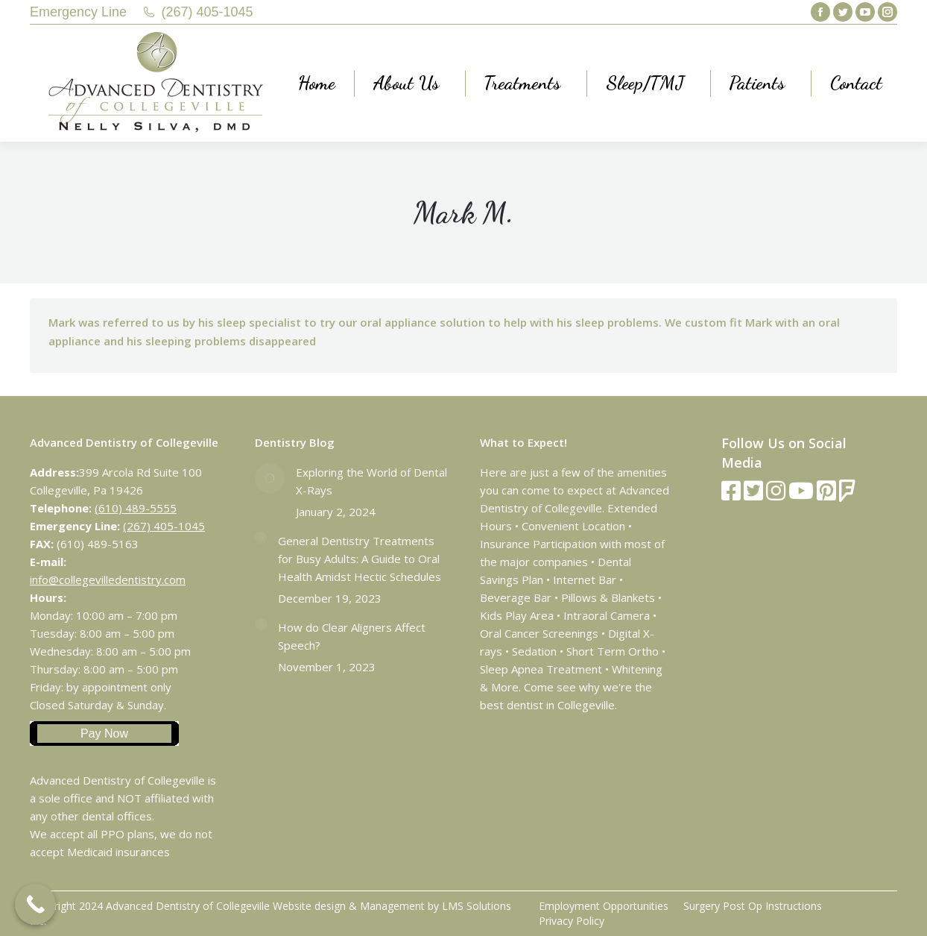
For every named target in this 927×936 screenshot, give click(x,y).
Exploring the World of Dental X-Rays (371, 481)
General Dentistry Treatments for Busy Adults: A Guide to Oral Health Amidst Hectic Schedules (359, 558)
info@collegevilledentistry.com (108, 579)
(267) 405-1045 (207, 11)
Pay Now (104, 733)
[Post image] (270, 478)
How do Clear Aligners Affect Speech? (351, 636)
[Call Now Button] (35, 904)
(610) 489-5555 (136, 507)
